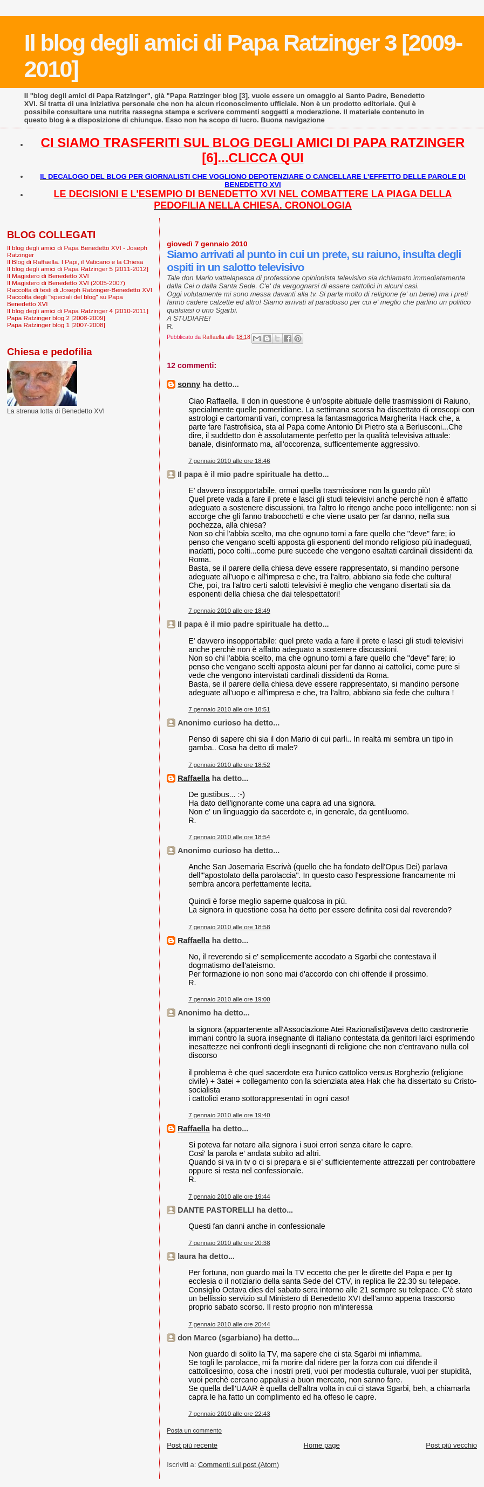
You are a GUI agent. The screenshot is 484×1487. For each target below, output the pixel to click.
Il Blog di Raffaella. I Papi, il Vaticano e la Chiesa (75, 261)
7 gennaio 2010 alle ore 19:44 (229, 1196)
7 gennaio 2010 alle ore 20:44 (229, 1324)
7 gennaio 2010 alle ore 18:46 (229, 461)
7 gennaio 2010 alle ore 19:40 (229, 1115)
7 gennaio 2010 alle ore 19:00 (229, 999)
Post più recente (192, 1445)
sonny (189, 384)
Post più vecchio (451, 1445)
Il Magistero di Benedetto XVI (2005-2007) (66, 282)
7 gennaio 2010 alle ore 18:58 (229, 927)
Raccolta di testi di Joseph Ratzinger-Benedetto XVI (79, 289)
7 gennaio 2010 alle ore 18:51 (229, 709)
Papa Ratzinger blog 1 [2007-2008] (56, 324)
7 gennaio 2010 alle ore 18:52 (229, 765)
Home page (322, 1445)
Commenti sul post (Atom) (238, 1465)
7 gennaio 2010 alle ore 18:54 (229, 837)
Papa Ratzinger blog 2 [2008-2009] (56, 317)
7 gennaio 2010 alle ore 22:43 (229, 1413)
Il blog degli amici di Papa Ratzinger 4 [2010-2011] (77, 310)
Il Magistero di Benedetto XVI (48, 275)
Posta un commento (194, 1430)
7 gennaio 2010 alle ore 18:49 (229, 610)
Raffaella (194, 778)
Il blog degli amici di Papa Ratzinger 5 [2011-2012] (77, 268)
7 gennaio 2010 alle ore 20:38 (229, 1243)
